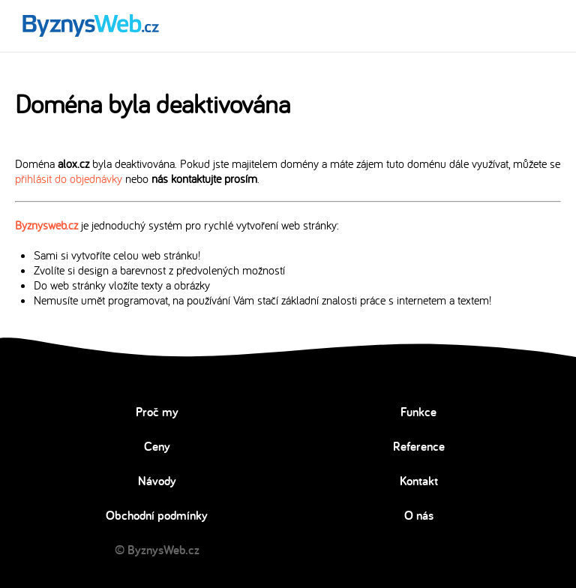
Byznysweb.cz (46, 225)
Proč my (157, 412)
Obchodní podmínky (157, 515)
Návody (157, 480)
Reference (419, 446)
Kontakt (419, 480)
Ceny (157, 446)
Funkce (418, 412)
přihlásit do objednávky (68, 178)
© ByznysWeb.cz (157, 550)
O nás (419, 515)
